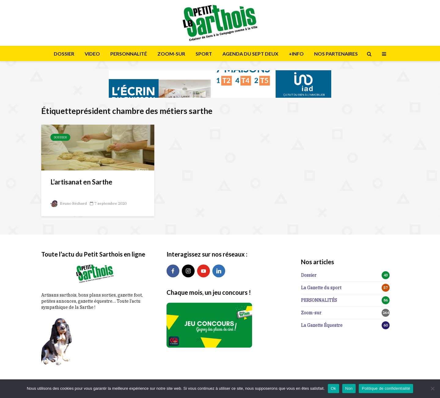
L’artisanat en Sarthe (81, 182)
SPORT (204, 54)
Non (349, 388)
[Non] (432, 388)
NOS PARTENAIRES (336, 54)
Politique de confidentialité (386, 388)
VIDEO (92, 54)
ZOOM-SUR (171, 54)
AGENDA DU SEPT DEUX (250, 54)
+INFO (296, 54)
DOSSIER (64, 54)
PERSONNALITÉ (128, 54)
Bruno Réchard (68, 203)
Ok (333, 388)
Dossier (60, 137)
